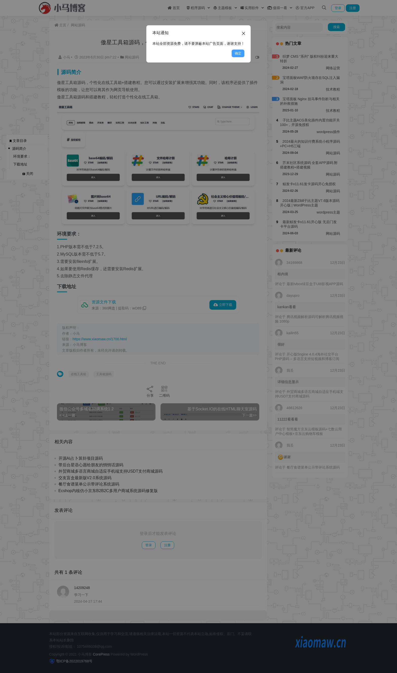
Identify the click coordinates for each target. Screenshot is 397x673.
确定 (238, 53)
